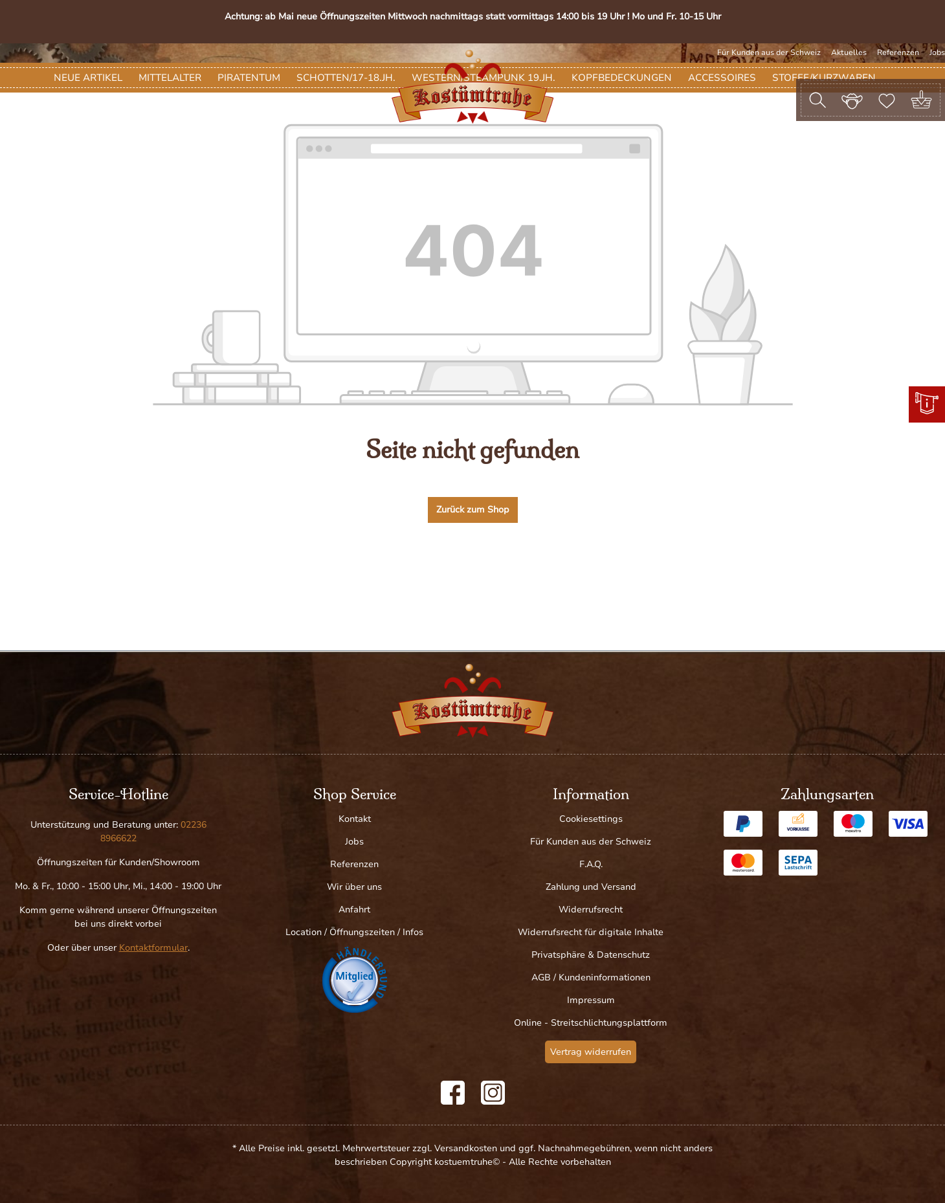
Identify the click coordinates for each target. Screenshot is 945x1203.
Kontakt (355, 819)
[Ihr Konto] (852, 99)
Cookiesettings (591, 819)
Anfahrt (354, 909)
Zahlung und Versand (591, 887)
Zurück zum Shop (472, 583)
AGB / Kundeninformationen (590, 977)
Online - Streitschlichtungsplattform (590, 1023)
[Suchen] (817, 100)
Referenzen (898, 52)
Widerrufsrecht (591, 909)
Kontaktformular (153, 948)
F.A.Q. (591, 864)
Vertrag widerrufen (590, 1052)
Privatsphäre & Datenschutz (590, 955)
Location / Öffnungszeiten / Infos (354, 932)
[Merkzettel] (887, 99)
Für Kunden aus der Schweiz (769, 52)
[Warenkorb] (921, 100)
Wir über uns (354, 887)
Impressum (591, 1000)
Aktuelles (849, 52)
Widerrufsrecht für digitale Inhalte (590, 932)
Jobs (937, 52)
